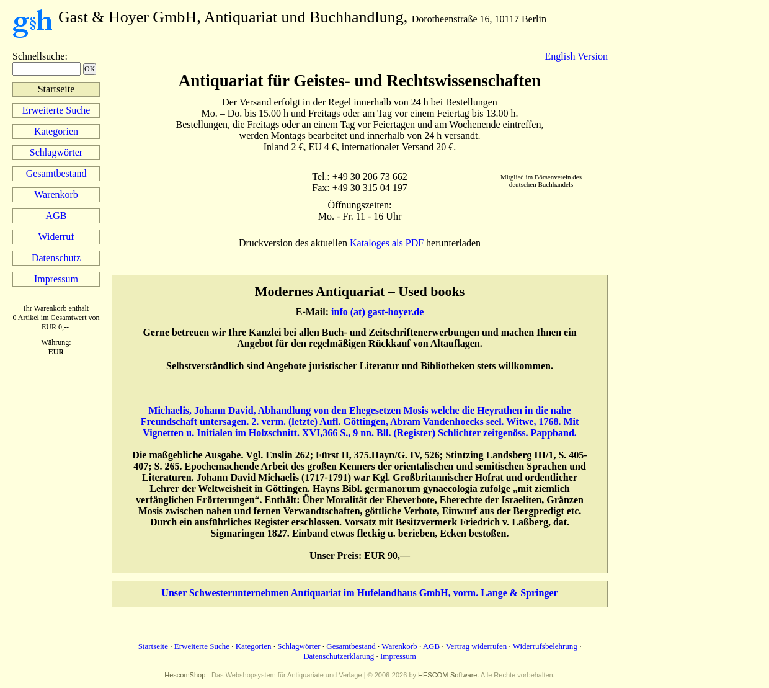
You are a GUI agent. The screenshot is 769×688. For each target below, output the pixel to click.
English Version (576, 56)
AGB (56, 215)
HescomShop (184, 675)
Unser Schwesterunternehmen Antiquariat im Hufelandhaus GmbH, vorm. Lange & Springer (359, 592)
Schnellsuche (38, 56)
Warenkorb (56, 194)
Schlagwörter (56, 152)
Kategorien (56, 131)
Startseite (153, 646)
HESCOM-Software (447, 675)
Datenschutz (56, 257)
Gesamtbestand (56, 173)
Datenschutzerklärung (338, 656)
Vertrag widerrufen (476, 646)
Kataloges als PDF (387, 243)
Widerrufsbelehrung (545, 646)
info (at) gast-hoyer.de (377, 311)
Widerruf (56, 236)
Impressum (56, 279)
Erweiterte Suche (56, 110)
